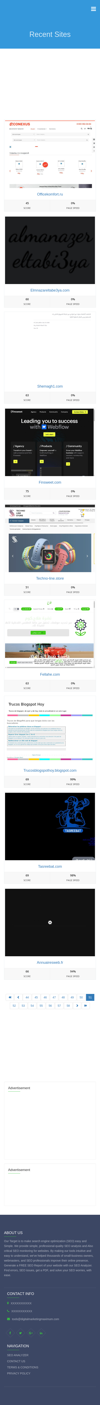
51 (90, 997)
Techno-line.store (50, 578)
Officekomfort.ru (50, 194)
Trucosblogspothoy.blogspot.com (50, 770)
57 (59, 1005)
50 (81, 997)
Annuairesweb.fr (50, 963)
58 (68, 1005)
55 (41, 1005)
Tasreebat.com (50, 866)
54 (32, 1005)
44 (27, 997)
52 (14, 1005)
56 (50, 1005)
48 (63, 997)
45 (36, 997)
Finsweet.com (50, 482)
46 (45, 997)
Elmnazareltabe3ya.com (49, 290)
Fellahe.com (50, 674)
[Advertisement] (50, 79)
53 (23, 1005)
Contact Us (16, 1361)
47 (54, 997)
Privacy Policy (18, 1373)
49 (72, 997)
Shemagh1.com (50, 386)
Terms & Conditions (22, 1367)
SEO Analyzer (18, 1355)
